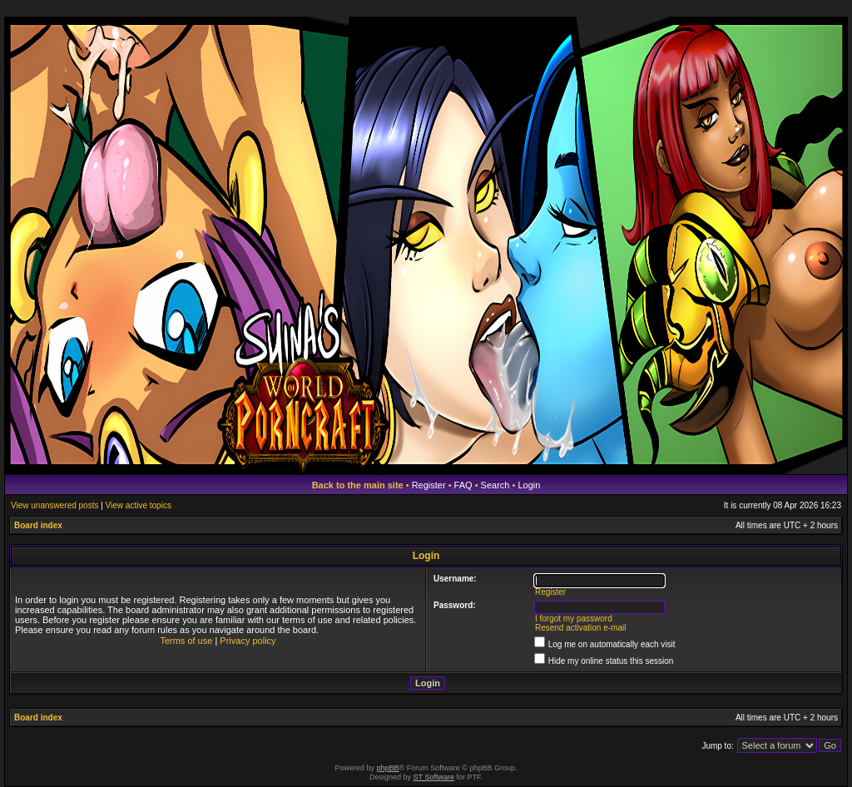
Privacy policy (247, 641)
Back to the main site (358, 485)
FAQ (463, 485)
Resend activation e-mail (581, 627)
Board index (38, 525)
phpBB (388, 768)
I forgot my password (573, 618)
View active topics (138, 505)
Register (429, 485)
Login (529, 485)
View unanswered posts (54, 505)
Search (495, 485)
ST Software (434, 777)
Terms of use (186, 641)
